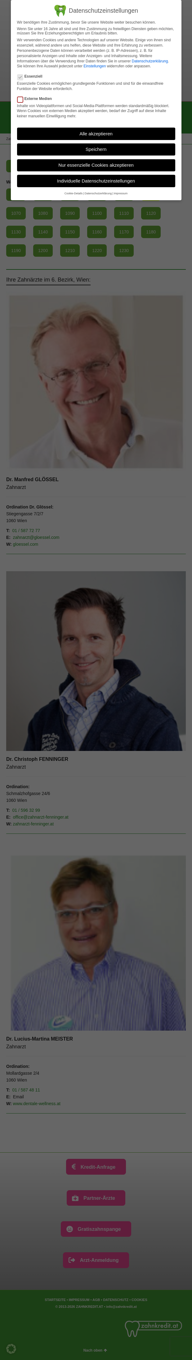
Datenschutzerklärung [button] (98, 193)
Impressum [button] (121, 193)
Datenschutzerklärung (150, 61)
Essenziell (32, 76)
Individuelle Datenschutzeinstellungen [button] (96, 180)
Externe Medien (36, 99)
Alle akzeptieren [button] (96, 133)
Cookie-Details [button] (74, 193)
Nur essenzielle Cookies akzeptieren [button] (96, 165)
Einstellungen (94, 66)
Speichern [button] (96, 149)
